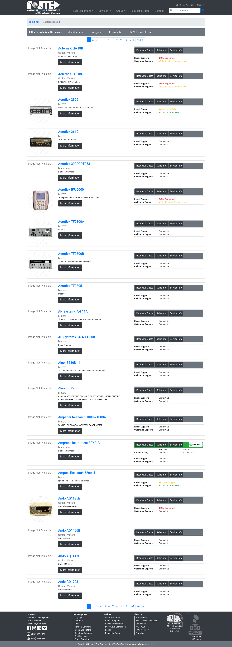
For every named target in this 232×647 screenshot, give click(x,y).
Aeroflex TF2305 (70, 286)
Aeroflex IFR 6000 (71, 189)
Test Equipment (82, 10)
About (120, 10)
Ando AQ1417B (69, 556)
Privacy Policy (142, 630)
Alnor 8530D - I (69, 363)
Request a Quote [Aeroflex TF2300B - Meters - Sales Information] (144, 255)
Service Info (176, 50)
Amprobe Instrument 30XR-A (79, 443)
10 (125, 40)
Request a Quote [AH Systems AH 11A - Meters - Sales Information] (144, 313)
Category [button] (96, 32)
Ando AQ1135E (69, 498)
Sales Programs (112, 617)
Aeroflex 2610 (68, 132)
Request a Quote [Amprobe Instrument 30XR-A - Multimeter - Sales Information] (144, 444)
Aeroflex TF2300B (71, 254)
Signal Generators (83, 630)
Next (140, 40)
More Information (70, 62)
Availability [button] (115, 32)
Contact (159, 10)
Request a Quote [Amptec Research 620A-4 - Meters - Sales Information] (144, 474)
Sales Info (161, 50)
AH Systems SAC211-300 (76, 337)
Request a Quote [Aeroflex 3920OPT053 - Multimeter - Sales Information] (144, 165)
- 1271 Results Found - (141, 32)
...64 (132, 40)
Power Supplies (82, 639)
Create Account (184, 5)
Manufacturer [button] (75, 32)
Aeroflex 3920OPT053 (74, 164)
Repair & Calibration (114, 623)
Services (104, 10)
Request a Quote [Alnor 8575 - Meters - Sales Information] (144, 390)
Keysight (78, 617)
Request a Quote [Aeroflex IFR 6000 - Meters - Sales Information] (144, 191)
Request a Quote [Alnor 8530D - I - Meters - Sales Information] (144, 364)
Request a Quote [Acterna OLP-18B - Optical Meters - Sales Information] (144, 50)
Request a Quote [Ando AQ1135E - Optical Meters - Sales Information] (144, 500)
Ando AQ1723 (68, 582)
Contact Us (141, 623)
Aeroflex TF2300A (71, 222)
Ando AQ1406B (69, 530)
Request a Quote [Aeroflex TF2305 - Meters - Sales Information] (144, 287)
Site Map (140, 633)
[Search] (184, 10)
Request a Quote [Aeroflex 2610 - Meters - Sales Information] (144, 133)
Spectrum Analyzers (84, 633)
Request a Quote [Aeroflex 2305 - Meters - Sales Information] (144, 101)
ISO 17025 (140, 627)
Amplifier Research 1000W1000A (82, 417)
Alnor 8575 (66, 388)
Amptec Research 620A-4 (76, 473)
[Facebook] (29, 628)
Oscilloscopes (81, 636)
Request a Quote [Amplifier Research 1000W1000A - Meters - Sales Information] (144, 419)
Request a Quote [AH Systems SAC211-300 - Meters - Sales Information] (144, 339)
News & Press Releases (146, 620)
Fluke (77, 623)
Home (34, 21)
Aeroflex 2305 (68, 100)
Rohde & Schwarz (83, 627)
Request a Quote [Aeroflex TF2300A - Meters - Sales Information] (144, 223)
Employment (141, 617)
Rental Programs (113, 620)
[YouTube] (34, 628)
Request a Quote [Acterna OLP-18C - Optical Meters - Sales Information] (144, 76)
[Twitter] (44, 628)
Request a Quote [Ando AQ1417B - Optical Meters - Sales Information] (144, 558)
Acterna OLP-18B (70, 48)
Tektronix (79, 620)
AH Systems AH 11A (73, 311)
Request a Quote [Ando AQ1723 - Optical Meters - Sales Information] (144, 583)
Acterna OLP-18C (70, 74)
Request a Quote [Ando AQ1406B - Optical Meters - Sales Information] (144, 532)
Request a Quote (140, 10)
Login (200, 5)
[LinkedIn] (39, 628)
